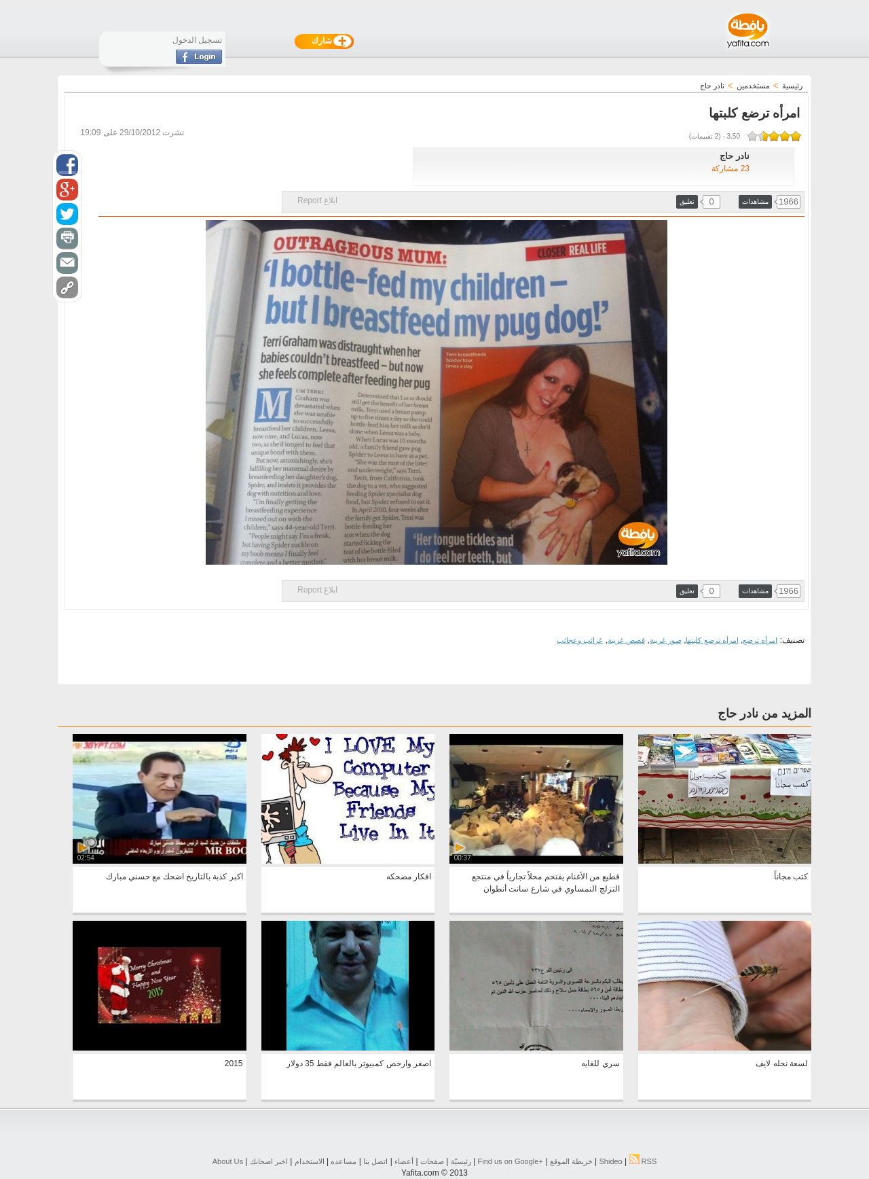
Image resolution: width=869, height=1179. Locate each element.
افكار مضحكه (408, 876)
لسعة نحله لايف (782, 1063)
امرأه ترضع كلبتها (712, 640)
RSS (643, 1161)
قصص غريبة (626, 640)
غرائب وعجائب (580, 640)
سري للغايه (600, 1063)
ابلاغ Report (317, 200)
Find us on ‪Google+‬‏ (510, 1161)
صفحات (432, 1161)
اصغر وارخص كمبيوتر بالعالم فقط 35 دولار (358, 1063)
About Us (227, 1161)
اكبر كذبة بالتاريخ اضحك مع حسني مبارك (174, 876)
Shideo (610, 1161)
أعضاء (403, 1161)
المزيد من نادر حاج (764, 713)
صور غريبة (666, 640)
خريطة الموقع (571, 1161)
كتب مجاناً (791, 876)
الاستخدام (310, 1161)
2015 (234, 1063)
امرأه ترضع (760, 640)
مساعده (343, 1161)
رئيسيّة (461, 1161)
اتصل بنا (375, 1161)
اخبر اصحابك (269, 1161)
